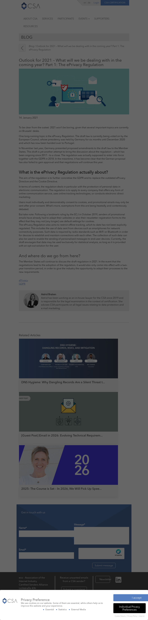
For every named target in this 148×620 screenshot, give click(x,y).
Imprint (141, 615)
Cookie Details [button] (120, 615)
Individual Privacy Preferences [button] (129, 607)
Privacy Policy (132, 615)
